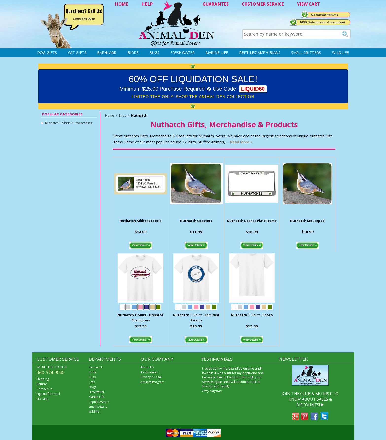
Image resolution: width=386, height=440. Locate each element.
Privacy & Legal (151, 377)
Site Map (43, 399)
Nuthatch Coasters (196, 220)
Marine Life (217, 52)
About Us (147, 367)
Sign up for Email (48, 394)
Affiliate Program (152, 382)
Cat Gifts (77, 52)
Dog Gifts (47, 52)
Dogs (92, 387)
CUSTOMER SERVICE (263, 4)
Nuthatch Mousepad (307, 220)
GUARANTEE (216, 4)
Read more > (241, 141)
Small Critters (306, 52)
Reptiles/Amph (99, 402)
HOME (121, 4)
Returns (42, 384)
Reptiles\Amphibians (259, 52)
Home (109, 115)
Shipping (43, 379)
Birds (133, 52)
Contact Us (44, 389)
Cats (92, 382)
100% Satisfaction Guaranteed (322, 22)
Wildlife (340, 52)
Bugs (154, 52)
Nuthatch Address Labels (140, 220)
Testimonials (149, 372)
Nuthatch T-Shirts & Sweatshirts (68, 123)
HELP (147, 4)
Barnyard (107, 52)
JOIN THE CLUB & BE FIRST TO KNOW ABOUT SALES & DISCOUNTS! (310, 399)
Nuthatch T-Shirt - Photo (252, 315)
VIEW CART (308, 4)
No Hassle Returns (324, 14)
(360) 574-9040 (84, 18)
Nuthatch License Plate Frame (252, 220)
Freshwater (182, 52)
